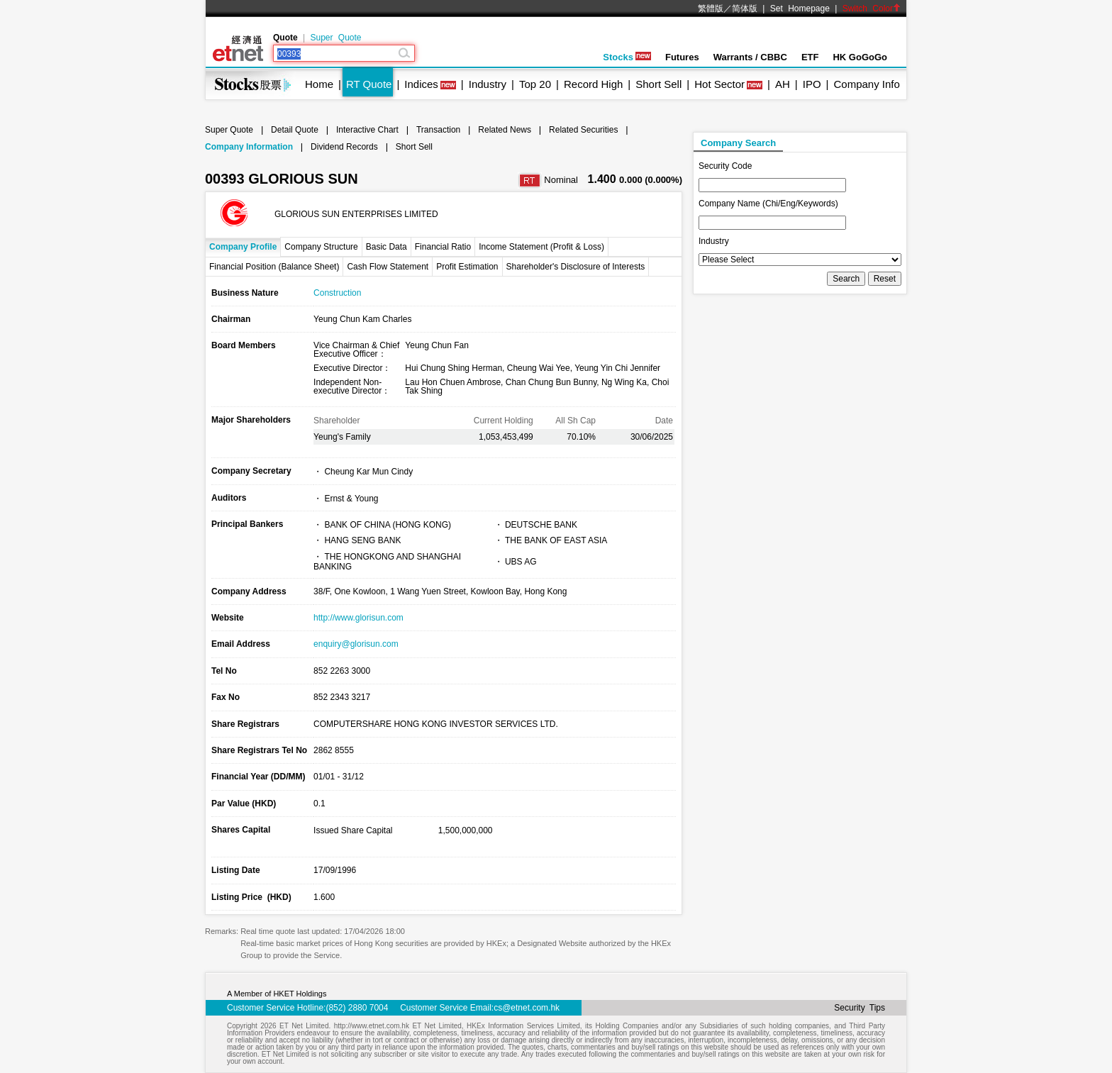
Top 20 (535, 84)
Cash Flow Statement (387, 267)
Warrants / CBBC (750, 57)
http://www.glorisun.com (358, 618)
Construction (337, 293)
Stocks (627, 57)
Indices (421, 84)
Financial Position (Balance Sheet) (274, 267)
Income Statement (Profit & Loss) (541, 247)
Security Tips (859, 1008)
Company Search (738, 143)
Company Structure (320, 247)
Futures (682, 57)
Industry (487, 84)
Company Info (866, 84)
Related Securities (583, 130)
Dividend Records (344, 147)
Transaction (438, 130)
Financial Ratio (443, 247)
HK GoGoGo (860, 57)
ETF (810, 57)
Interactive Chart (367, 130)
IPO (812, 84)
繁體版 (710, 8)
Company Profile (243, 247)
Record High (593, 84)
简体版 (744, 8)
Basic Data (386, 247)
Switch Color (872, 8)
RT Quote (368, 84)
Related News (504, 130)
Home (319, 84)
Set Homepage (800, 8)
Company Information (249, 147)
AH (782, 84)
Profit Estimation (467, 267)
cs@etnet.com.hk (527, 1008)
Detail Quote (294, 130)
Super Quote (335, 38)
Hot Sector (719, 84)
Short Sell (658, 84)
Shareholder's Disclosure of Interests (575, 267)
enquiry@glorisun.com (356, 644)
